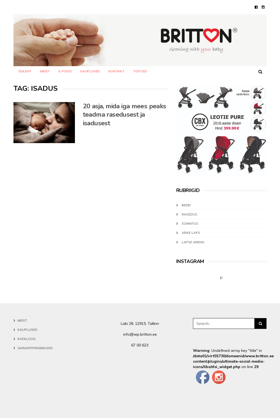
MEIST (45, 71)
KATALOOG (27, 339)
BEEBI (186, 205)
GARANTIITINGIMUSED (35, 348)
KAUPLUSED (90, 71)
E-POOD (65, 71)
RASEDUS (189, 214)
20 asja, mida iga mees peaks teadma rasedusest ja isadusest (124, 115)
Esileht (25, 71)
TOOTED (140, 71)
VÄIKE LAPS (191, 233)
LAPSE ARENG (193, 242)
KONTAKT (116, 71)
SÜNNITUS (190, 223)
